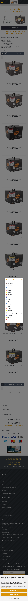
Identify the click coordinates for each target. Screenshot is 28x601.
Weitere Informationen (14, 598)
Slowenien (9, 315)
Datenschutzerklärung (5, 587)
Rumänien (9, 310)
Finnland (8, 299)
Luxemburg (9, 305)
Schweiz (8, 290)
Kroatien (8, 303)
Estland (8, 297)
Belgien (8, 292)
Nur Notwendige (14, 594)
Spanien (8, 317)
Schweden (9, 312)
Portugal (8, 308)
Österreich (9, 285)
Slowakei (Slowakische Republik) (14, 313)
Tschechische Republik (11, 319)
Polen (8, 306)
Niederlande (9, 287)
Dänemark (9, 296)
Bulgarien (9, 294)
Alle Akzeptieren (14, 590)
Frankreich (9, 289)
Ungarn (8, 321)
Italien (8, 301)
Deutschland (9, 283)
